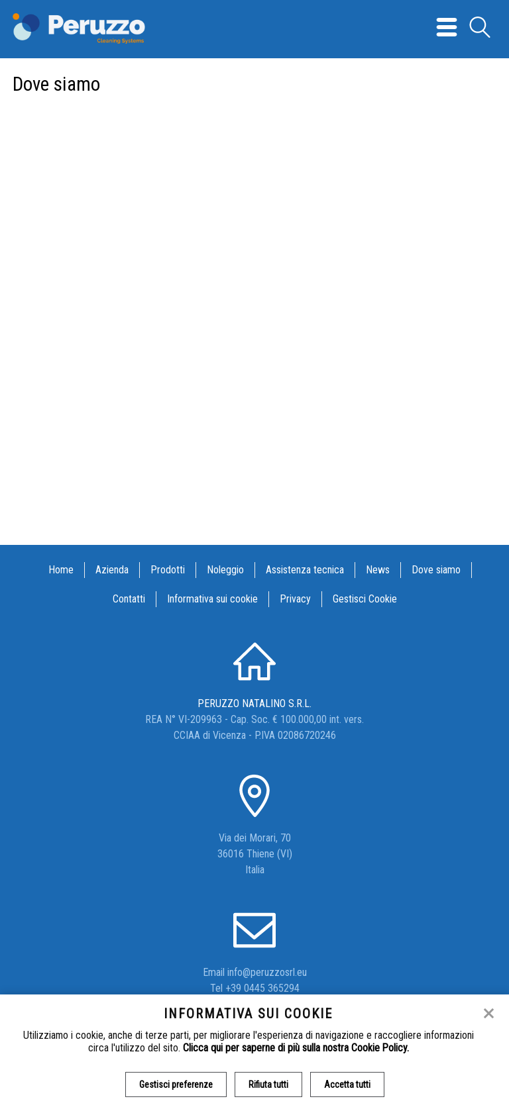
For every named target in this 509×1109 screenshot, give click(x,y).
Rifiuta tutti (268, 1084)
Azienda (112, 569)
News (378, 569)
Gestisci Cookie (365, 599)
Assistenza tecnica (305, 569)
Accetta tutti (347, 1084)
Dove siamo (436, 569)
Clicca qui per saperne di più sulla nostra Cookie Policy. (296, 1047)
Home (61, 569)
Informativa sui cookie (212, 599)
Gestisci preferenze (176, 1084)
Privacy (295, 599)
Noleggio (225, 569)
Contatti (129, 599)
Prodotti (167, 569)
